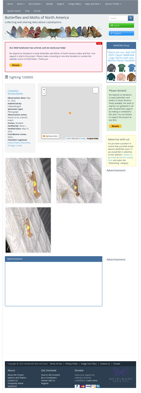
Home (10, 4)
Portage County (15, 145)
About (20, 4)
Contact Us (105, 363)
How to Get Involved (50, 375)
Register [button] (116, 33)
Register (45, 383)
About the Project (16, 375)
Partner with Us (48, 380)
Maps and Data (93, 4)
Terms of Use (56, 363)
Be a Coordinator (49, 377)
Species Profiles (113, 4)
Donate (37, 11)
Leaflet (68, 138)
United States (14, 142)
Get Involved (35, 4)
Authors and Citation (17, 377)
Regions (60, 4)
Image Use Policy (89, 363)
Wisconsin (25, 142)
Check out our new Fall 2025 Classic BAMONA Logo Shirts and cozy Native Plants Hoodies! (121, 56)
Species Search (14, 11)
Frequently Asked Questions (15, 384)
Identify (49, 4)
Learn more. (92, 380)
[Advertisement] (53, 283)
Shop (27, 11)
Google (82, 138)
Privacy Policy (71, 363)
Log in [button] (115, 25)
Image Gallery (74, 4)
